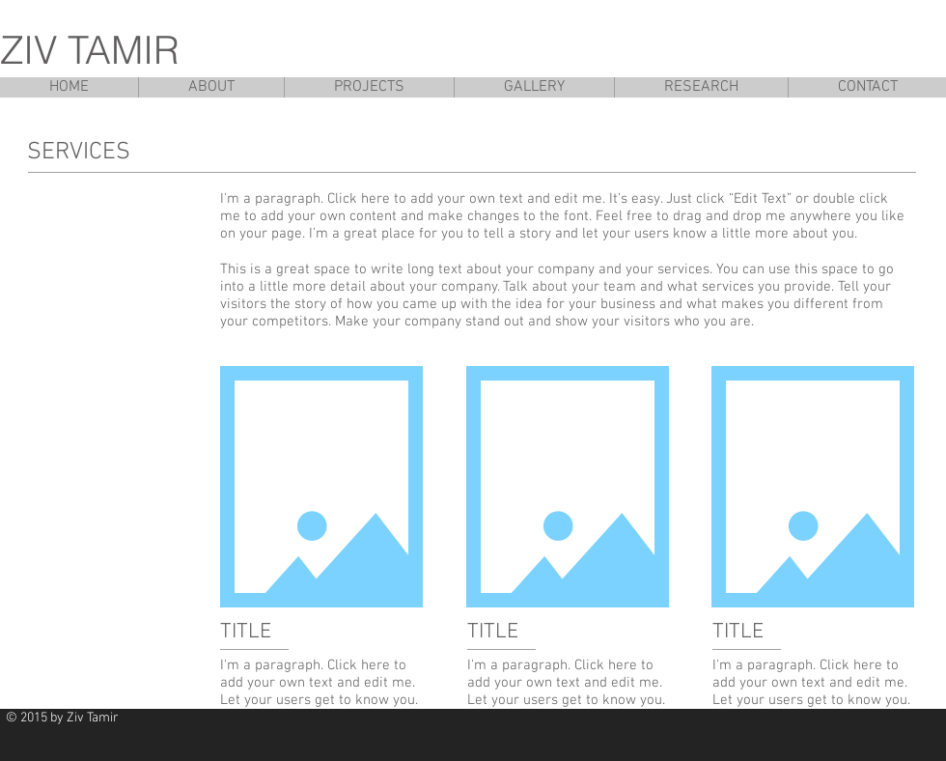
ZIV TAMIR (90, 49)
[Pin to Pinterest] (785, 727)
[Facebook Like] (887, 727)
